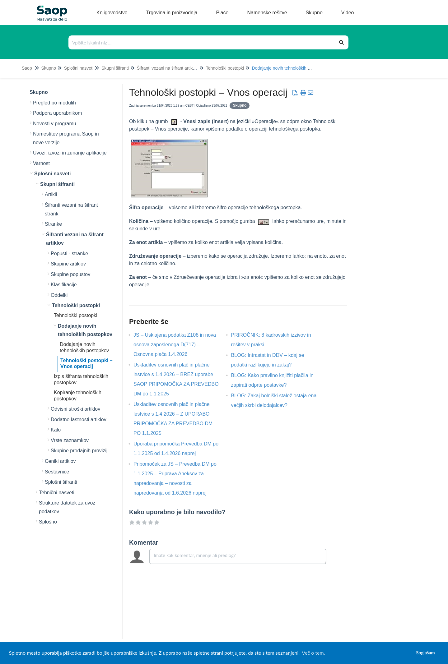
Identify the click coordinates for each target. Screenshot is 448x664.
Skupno (48, 68)
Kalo (56, 429)
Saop (27, 68)
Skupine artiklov (68, 263)
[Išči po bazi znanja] (201, 42)
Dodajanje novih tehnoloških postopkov (290, 68)
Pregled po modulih (54, 102)
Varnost (41, 163)
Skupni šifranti (115, 68)
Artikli (51, 194)
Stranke (53, 224)
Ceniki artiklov (60, 461)
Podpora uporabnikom (57, 113)
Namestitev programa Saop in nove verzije (66, 138)
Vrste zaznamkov (70, 440)
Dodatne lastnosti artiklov (78, 419)
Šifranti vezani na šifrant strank (71, 209)
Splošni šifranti (61, 482)
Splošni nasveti (78, 68)
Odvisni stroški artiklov (75, 409)
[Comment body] (237, 556)
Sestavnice (57, 471)
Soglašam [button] (425, 652)
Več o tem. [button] (313, 653)
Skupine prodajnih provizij (79, 450)
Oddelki (59, 295)
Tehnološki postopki (225, 68)
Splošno (48, 521)
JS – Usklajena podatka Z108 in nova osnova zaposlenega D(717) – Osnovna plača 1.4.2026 (174, 344)
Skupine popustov (70, 274)
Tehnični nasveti (56, 492)
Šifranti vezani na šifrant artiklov (167, 68)
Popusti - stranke (69, 253)
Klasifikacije (64, 284)
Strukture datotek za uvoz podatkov (67, 507)
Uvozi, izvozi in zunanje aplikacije (70, 152)
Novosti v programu (54, 123)
